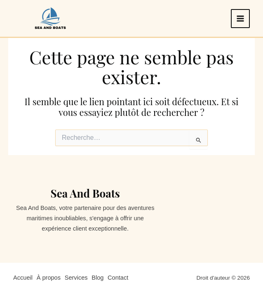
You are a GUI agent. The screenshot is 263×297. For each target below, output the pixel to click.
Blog (99, 277)
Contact (120, 277)
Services (77, 277)
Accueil (23, 277)
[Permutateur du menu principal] (240, 18)
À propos (49, 277)
